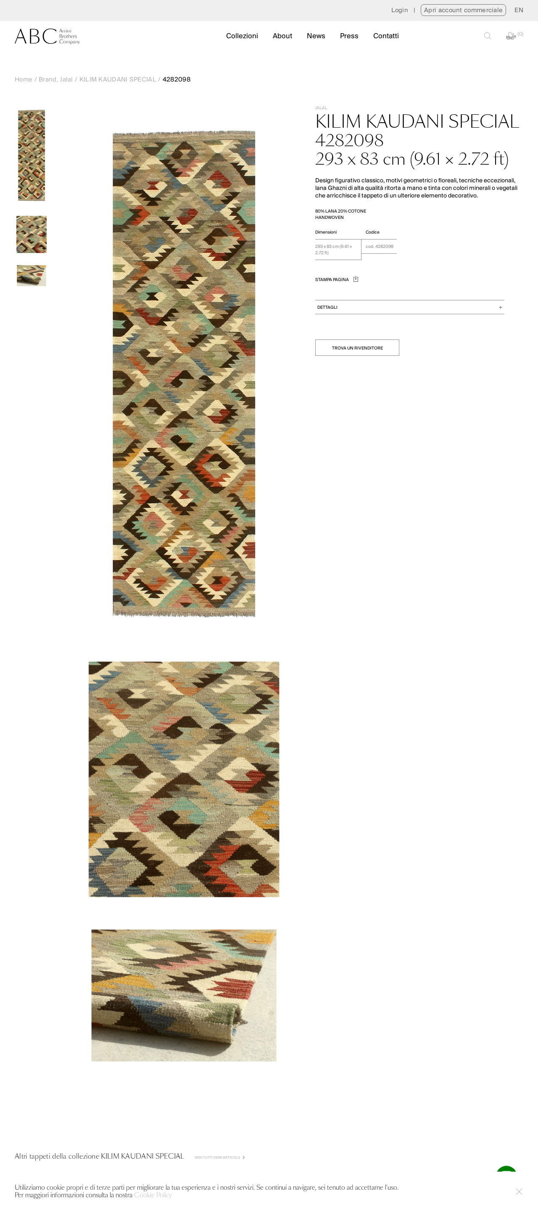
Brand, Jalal (56, 79)
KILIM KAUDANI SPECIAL (117, 79)
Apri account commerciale (463, 10)
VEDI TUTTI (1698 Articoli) (220, 1157)
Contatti (386, 36)
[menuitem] (518, 10)
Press (349, 36)
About (282, 36)
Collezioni (242, 36)
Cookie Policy (153, 1195)
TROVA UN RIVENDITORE (357, 348)
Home (23, 79)
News (316, 36)
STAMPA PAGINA (336, 280)
